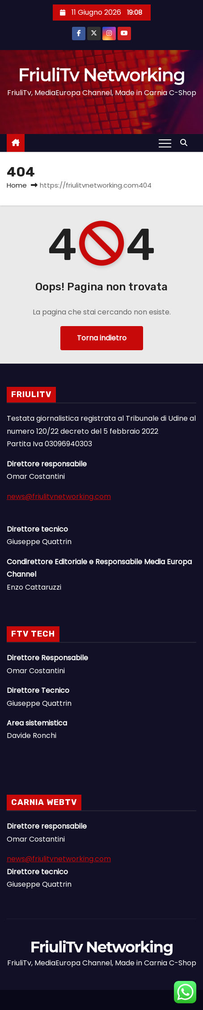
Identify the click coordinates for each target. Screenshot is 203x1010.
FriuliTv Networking (101, 75)
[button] (186, 142)
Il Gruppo (110, 1005)
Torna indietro (102, 338)
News (92, 1005)
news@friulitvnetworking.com (59, 496)
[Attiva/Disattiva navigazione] (165, 143)
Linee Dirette (101, 1005)
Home (17, 185)
